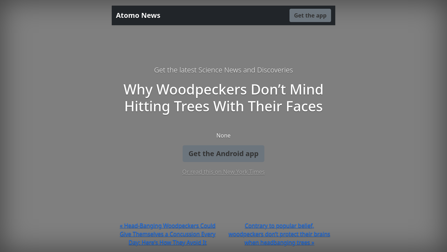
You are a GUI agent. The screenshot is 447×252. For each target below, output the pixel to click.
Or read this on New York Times (223, 172)
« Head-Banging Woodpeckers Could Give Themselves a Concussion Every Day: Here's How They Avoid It (167, 234)
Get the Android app (224, 153)
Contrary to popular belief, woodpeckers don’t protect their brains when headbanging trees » (279, 234)
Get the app (310, 15)
